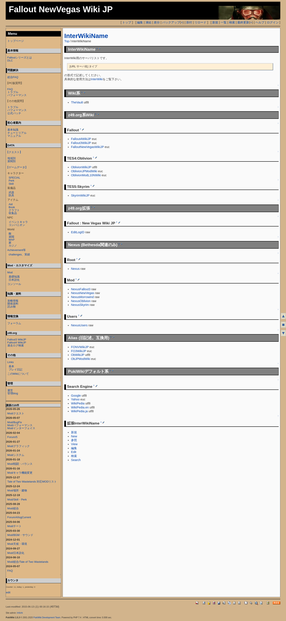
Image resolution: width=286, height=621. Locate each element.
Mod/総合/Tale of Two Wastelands (27, 561)
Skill (11, 183)
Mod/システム (15, 455)
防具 (11, 195)
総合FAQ (12, 77)
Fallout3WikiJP (81, 143)
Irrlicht (20, 613)
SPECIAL (14, 177)
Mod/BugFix (14, 422)
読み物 (11, 306)
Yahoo (75, 399)
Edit (73, 452)
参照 (74, 440)
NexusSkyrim (80, 304)
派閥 (11, 236)
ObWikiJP (77, 355)
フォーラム (14, 323)
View (74, 444)
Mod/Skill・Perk (17, 499)
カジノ (13, 245)
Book (12, 207)
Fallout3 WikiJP (16, 339)
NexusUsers (79, 325)
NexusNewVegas (82, 293)
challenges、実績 (19, 254)
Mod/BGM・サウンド (20, 535)
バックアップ (171, 22)
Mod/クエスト (15, 413)
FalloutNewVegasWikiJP (87, 147)
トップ (126, 22)
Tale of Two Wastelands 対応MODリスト (32, 481)
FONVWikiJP (80, 347)
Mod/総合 (13, 508)
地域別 (11, 158)
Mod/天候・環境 (17, 543)
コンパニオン (17, 224)
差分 (157, 22)
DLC (10, 60)
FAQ (10, 89)
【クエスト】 (14, 152)
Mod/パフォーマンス (20, 425)
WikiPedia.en (80, 407)
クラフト (14, 210)
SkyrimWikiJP (80, 195)
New (74, 436)
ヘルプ (259, 22)
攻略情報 (12, 300)
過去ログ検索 (15, 345)
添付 (189, 22)
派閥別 (11, 161)
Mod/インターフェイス (21, 428)
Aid (11, 204)
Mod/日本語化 (15, 553)
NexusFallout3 (80, 289)
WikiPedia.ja (79, 411)
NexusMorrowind (82, 297)
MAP (12, 239)
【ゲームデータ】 (17, 167)
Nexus (75, 268)
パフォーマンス (17, 95)
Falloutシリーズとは (19, 57)
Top (66, 41)
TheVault (77, 102)
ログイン (273, 22)
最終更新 (243, 22)
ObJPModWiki (80, 359)
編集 (140, 22)
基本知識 (12, 129)
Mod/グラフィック (18, 446)
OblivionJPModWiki (84, 171)
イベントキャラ (18, 222)
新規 (215, 22)
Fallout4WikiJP (81, 139)
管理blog (12, 393)
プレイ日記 (15, 369)
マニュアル (14, 135)
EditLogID (77, 232)
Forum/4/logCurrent (19, 517)
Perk (11, 180)
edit (8, 592)
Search (76, 460)
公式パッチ (14, 113)
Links (10, 362)
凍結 (148, 22)
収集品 (13, 213)
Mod (10, 272)
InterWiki (97, 79)
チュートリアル (17, 132)
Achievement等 (16, 250)
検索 (232, 22)
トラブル (12, 92)
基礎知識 (14, 276)
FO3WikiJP (78, 351)
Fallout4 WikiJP (16, 342)
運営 (10, 390)
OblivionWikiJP (81, 167)
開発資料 (12, 303)
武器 (11, 192)
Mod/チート (14, 526)
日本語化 (14, 279)
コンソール (14, 284)
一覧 (224, 22)
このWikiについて (18, 373)
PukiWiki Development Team (46, 617)
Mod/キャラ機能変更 (20, 472)
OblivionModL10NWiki (86, 175)
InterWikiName (86, 35)
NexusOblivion (81, 301)
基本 (11, 366)
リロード (200, 22)
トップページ (15, 40)
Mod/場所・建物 (17, 490)
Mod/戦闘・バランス (20, 463)
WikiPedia (78, 403)
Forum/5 (12, 437)
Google (76, 395)
